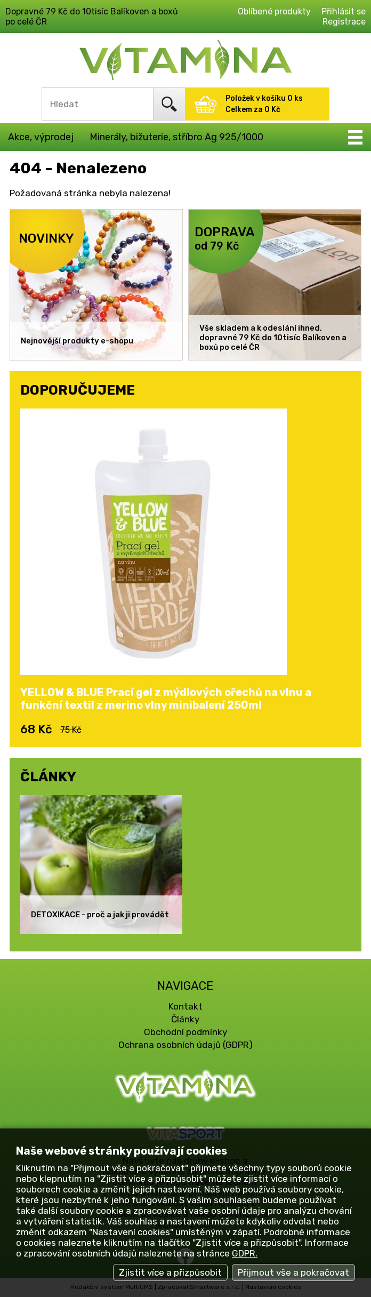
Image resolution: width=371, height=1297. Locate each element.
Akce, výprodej (41, 137)
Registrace (344, 22)
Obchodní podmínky (185, 1032)
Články (185, 1019)
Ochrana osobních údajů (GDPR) (185, 1044)
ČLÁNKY (48, 776)
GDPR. (244, 1253)
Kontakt (185, 1006)
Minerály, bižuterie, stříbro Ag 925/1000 (176, 137)
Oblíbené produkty (274, 11)
